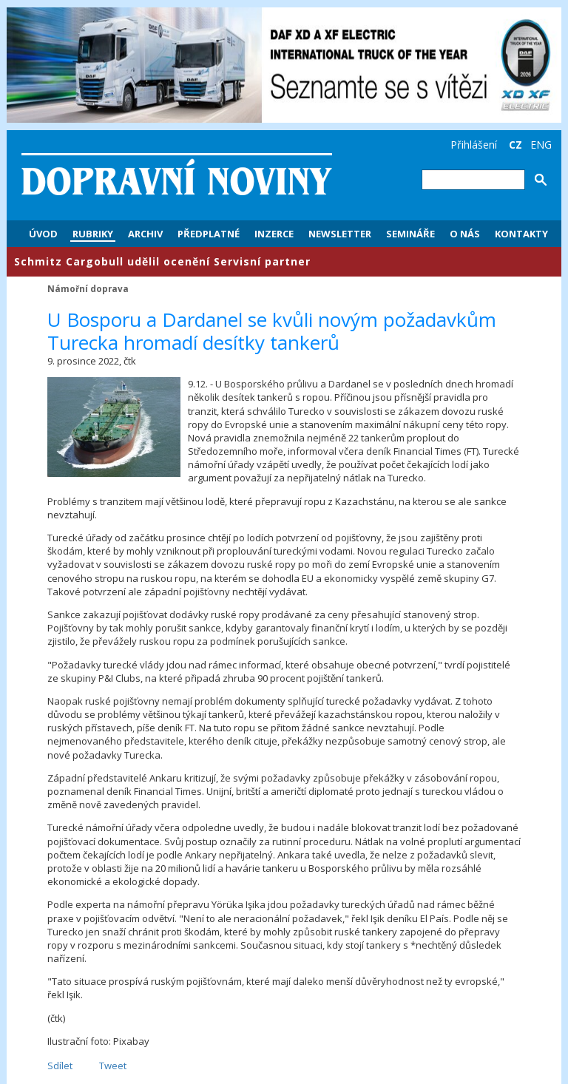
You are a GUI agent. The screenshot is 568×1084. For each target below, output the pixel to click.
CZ (515, 145)
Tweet (112, 1065)
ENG (541, 145)
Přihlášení (473, 145)
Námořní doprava (88, 288)
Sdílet (59, 1065)
